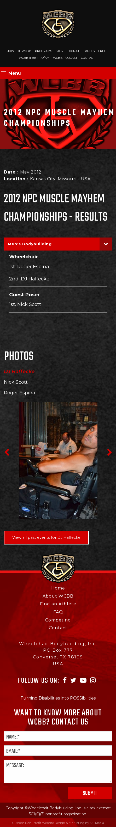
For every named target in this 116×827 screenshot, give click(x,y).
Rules (90, 51)
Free (102, 51)
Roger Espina (19, 393)
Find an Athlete (58, 603)
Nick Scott (16, 382)
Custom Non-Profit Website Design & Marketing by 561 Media (58, 823)
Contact (88, 58)
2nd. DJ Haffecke (29, 279)
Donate (75, 51)
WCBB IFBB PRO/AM (34, 58)
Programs (43, 51)
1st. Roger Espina (29, 267)
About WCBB (58, 596)
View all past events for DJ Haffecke (46, 537)
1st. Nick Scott (25, 304)
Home (58, 588)
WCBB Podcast (65, 58)
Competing (58, 620)
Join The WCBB (19, 51)
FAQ (58, 612)
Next (109, 452)
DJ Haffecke (19, 371)
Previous (6, 452)
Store (60, 51)
